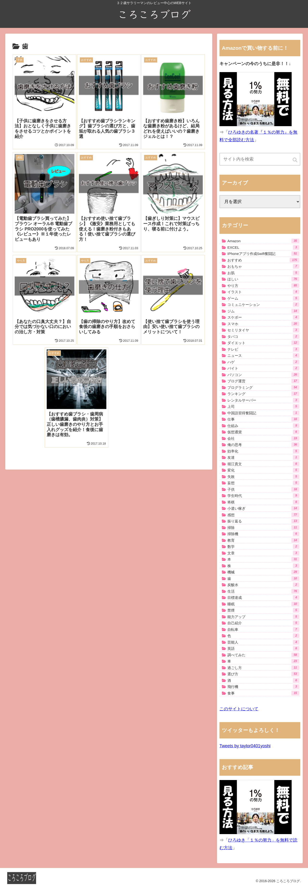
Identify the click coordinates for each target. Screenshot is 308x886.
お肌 (263, 273)
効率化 (263, 451)
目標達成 (263, 597)
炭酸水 (263, 584)
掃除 (263, 527)
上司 (263, 406)
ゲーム (263, 298)
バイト (263, 368)
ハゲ (263, 362)
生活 (263, 591)
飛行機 (263, 686)
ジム (263, 311)
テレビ (263, 349)
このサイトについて (238, 708)
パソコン (263, 374)
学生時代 (263, 495)
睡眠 (263, 604)
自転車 (263, 629)
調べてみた (263, 655)
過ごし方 (263, 667)
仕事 (263, 419)
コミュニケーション (263, 304)
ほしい (263, 279)
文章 (263, 553)
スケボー (263, 317)
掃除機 (263, 534)
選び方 (263, 674)
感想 (263, 515)
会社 (263, 438)
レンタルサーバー (263, 400)
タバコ (263, 336)
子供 (263, 489)
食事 (263, 693)
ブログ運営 (263, 381)
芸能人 (263, 642)
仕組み (263, 425)
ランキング (263, 393)
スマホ (263, 324)
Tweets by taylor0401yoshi (244, 745)
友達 (263, 457)
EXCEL (263, 247)
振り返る (263, 521)
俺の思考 (263, 444)
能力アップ (263, 616)
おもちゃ (263, 266)
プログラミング (263, 387)
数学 (263, 546)
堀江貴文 (263, 464)
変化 (263, 470)
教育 (263, 540)
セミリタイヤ (263, 330)
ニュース (263, 355)
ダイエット (263, 343)
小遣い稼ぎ (263, 508)
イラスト (263, 292)
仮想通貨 (263, 432)
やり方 (263, 285)
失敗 (263, 476)
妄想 (263, 483)
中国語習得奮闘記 (263, 413)
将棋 (263, 502)
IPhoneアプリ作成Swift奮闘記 (263, 253)
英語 (263, 648)
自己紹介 (263, 623)
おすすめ (263, 260)
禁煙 (263, 610)
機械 (263, 572)
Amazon (263, 241)
